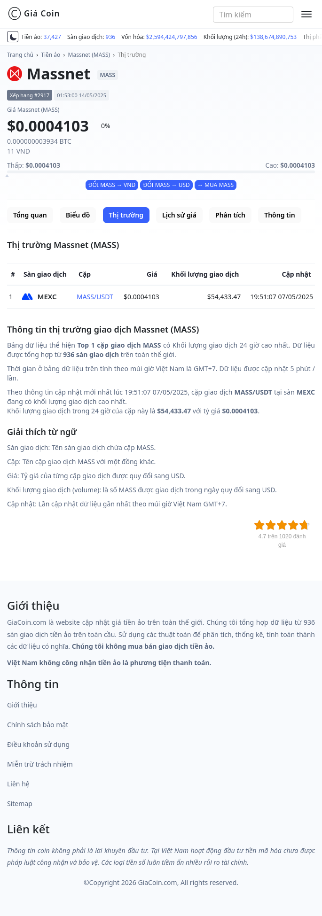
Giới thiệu (22, 704)
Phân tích (230, 214)
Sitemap (19, 803)
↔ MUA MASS (215, 185)
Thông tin (279, 214)
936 (111, 37)
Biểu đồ (78, 214)
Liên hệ (18, 783)
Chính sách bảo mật (37, 724)
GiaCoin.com (157, 882)
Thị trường (132, 55)
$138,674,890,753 (273, 37)
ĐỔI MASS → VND (111, 185)
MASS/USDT (95, 296)
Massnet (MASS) (89, 55)
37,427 (52, 37)
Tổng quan (30, 214)
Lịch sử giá (179, 214)
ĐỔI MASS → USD (166, 185)
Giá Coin (34, 13)
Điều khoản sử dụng (38, 744)
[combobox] (253, 15)
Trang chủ (20, 55)
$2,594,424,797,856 (171, 37)
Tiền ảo (50, 55)
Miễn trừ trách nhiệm (40, 764)
